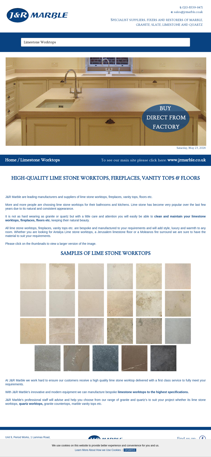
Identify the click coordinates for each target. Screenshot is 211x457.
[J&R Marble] (45, 14)
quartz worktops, (31, 403)
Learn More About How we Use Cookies (98, 450)
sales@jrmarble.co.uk (188, 12)
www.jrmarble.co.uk (187, 160)
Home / (12, 160)
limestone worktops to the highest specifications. (153, 392)
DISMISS (130, 450)
